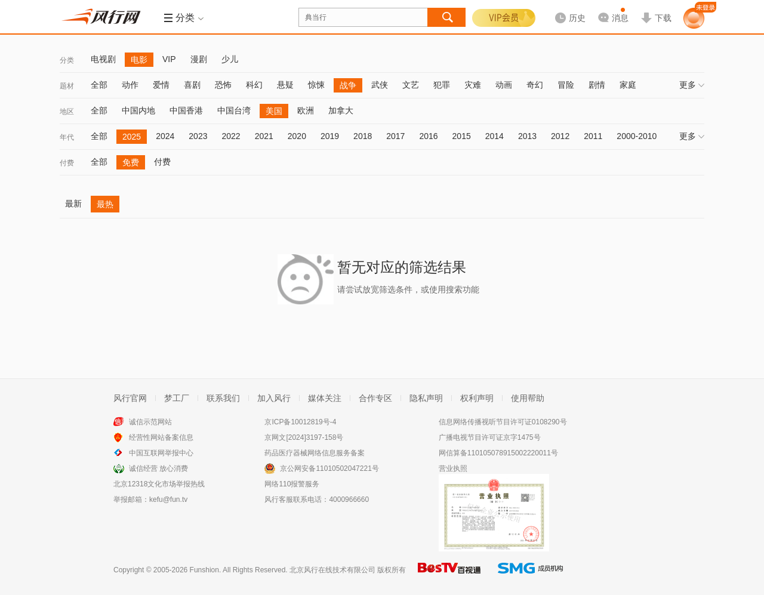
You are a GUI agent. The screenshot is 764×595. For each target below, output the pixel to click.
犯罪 (441, 85)
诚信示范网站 (150, 422)
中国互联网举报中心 (161, 453)
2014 (494, 136)
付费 (67, 163)
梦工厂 (176, 398)
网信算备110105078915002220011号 (498, 453)
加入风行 (274, 398)
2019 (330, 136)
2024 (165, 136)
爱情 (161, 85)
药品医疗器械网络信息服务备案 (314, 453)
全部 (99, 85)
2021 (264, 136)
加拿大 (340, 110)
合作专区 (375, 398)
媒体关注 (324, 398)
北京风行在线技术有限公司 (332, 570)
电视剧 (103, 59)
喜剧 (192, 85)
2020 (297, 136)
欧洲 (305, 110)
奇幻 (534, 85)
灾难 (472, 85)
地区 (67, 111)
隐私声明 (426, 398)
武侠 (379, 85)
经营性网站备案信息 (161, 437)
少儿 (229, 59)
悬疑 (285, 85)
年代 (67, 137)
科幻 (254, 85)
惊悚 (316, 85)
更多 (691, 85)
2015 (461, 136)
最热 (105, 204)
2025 (131, 136)
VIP (169, 59)
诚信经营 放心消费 (158, 468)
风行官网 (130, 398)
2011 (593, 136)
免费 (130, 162)
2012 (560, 136)
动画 (503, 85)
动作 (130, 85)
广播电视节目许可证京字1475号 (490, 437)
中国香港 (186, 110)
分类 (67, 60)
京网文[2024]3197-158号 (303, 437)
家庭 (628, 85)
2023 (198, 136)
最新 (73, 203)
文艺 (410, 85)
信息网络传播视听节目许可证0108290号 (503, 422)
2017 (395, 136)
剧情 (597, 85)
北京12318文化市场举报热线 (159, 484)
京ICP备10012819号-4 (300, 422)
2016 (428, 136)
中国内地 (138, 110)
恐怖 (223, 85)
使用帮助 (527, 398)
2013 (527, 136)
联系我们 (223, 398)
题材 (67, 86)
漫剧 (198, 59)
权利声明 (477, 398)
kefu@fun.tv (168, 499)
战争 (348, 85)
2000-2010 (637, 136)
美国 (274, 111)
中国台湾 (234, 110)
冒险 (565, 85)
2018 (362, 136)
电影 (139, 59)
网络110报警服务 (291, 484)
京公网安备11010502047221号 (329, 468)
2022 (230, 136)
